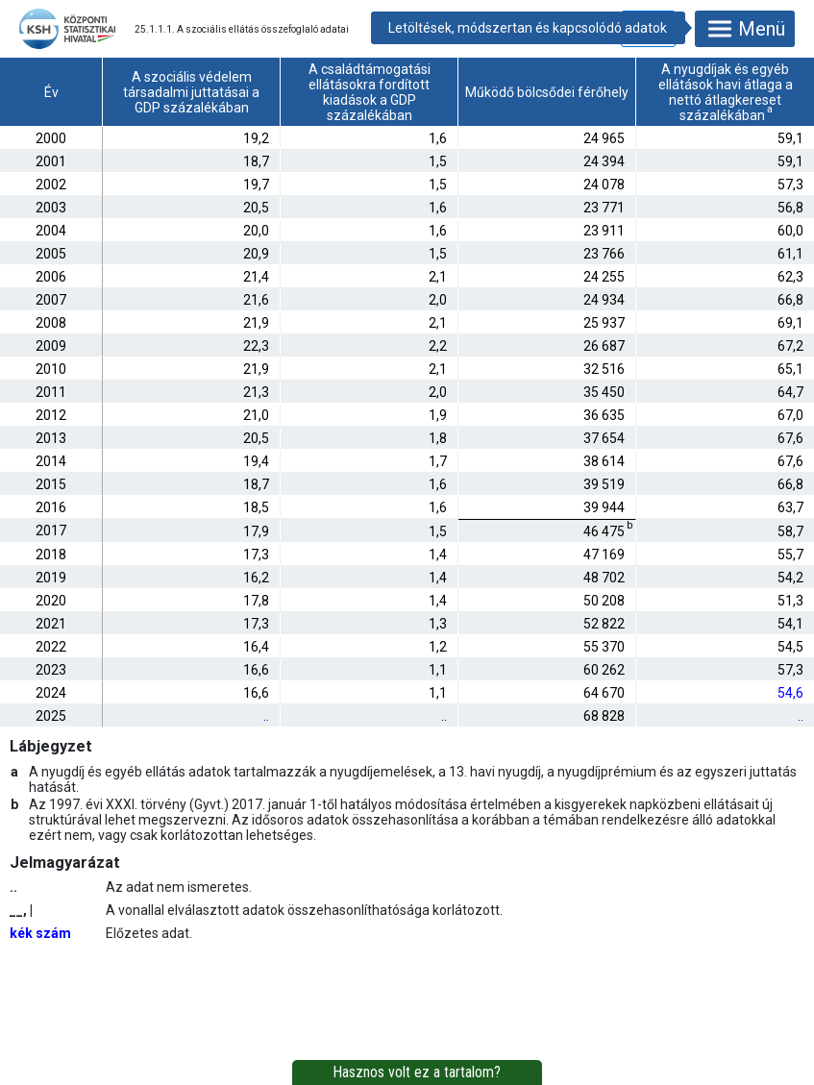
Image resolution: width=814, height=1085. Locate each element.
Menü (744, 28)
